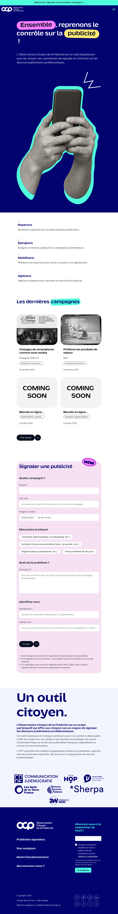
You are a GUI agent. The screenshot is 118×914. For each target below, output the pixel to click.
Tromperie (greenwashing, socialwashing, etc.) (46, 537)
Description (25, 569)
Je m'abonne (83, 870)
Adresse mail (25, 622)
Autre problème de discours (79, 551)
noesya (44, 900)
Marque (23, 485)
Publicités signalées (31, 839)
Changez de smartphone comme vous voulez (36, 351)
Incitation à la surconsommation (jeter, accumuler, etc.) (50, 544)
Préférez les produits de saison (80, 351)
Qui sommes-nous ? (31, 866)
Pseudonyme (26, 609)
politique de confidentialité (88, 856)
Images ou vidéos (27, 511)
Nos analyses (26, 848)
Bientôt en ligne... (31, 412)
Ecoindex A (55, 905)
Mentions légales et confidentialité (33, 905)
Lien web (23, 498)
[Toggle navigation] (113, 10)
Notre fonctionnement (33, 857)
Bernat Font (29, 900)
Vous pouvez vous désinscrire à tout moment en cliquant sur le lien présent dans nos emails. (88, 862)
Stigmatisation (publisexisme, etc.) (40, 551)
